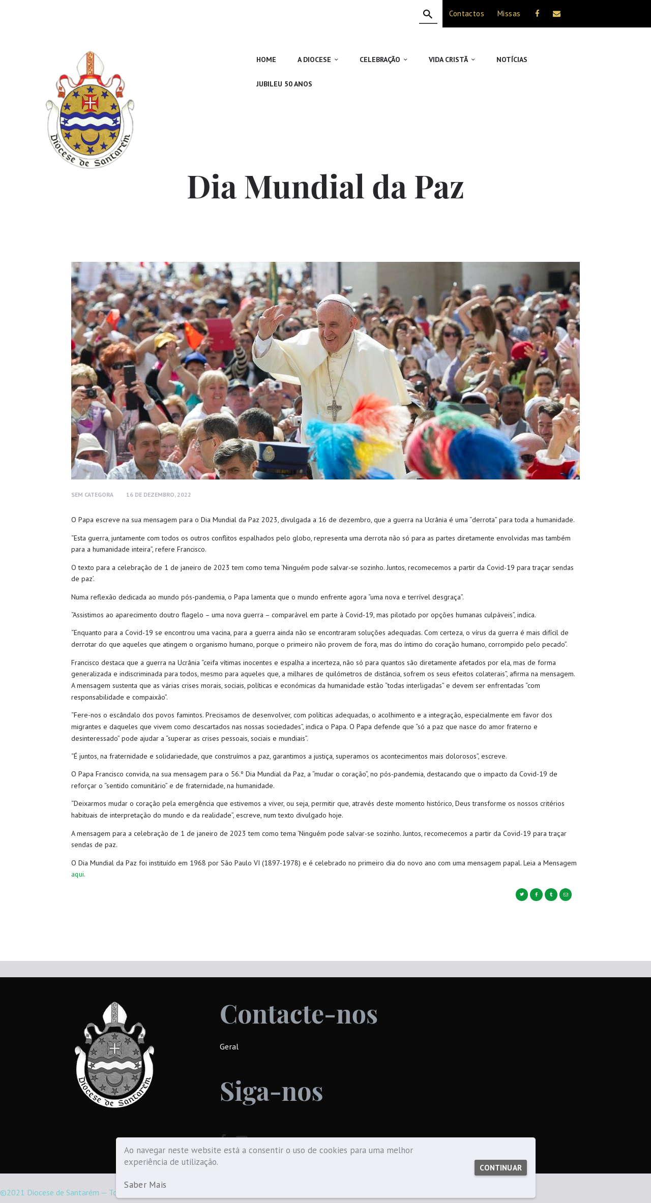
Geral (229, 1022)
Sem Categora (93, 470)
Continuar (499, 1167)
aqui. (78, 849)
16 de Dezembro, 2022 (162, 470)
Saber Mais (144, 1184)
